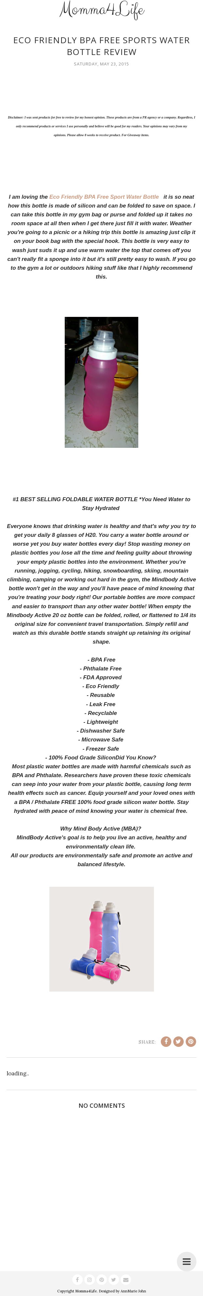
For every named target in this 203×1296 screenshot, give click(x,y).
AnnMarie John (133, 1291)
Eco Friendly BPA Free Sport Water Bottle (105, 197)
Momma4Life (86, 1291)
